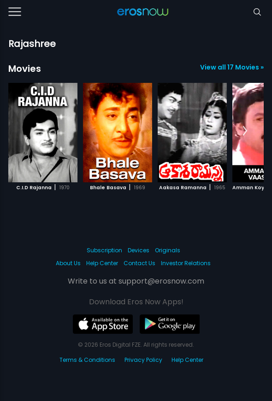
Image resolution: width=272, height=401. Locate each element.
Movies (24, 68)
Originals (167, 250)
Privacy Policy (143, 360)
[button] (245, 131)
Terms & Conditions (87, 360)
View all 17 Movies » (232, 67)
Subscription (104, 250)
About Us (68, 263)
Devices (138, 250)
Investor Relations (186, 263)
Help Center (102, 263)
